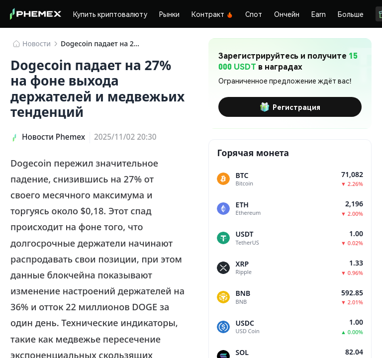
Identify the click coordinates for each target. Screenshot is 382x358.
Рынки (169, 13)
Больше (351, 13)
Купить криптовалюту (110, 13)
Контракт (212, 13)
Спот (253, 13)
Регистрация (290, 107)
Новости (36, 43)
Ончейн (286, 13)
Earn (318, 13)
